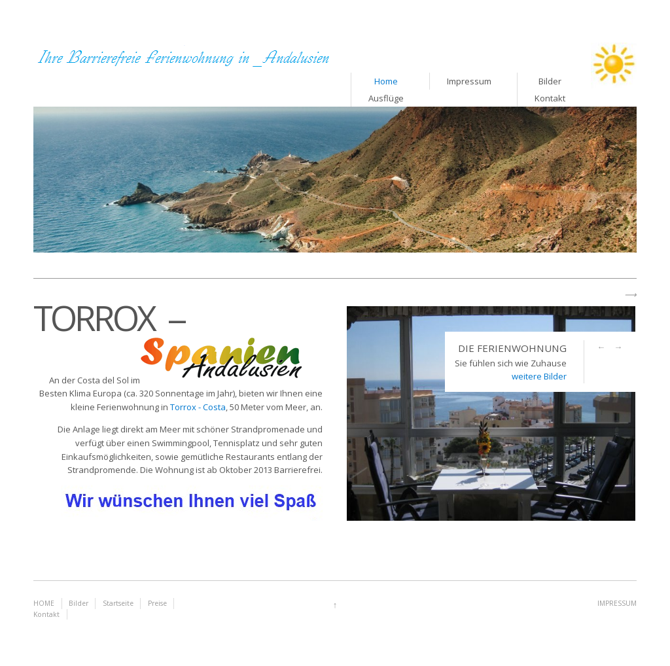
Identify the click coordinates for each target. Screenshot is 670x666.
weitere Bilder (539, 376)
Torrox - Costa (198, 407)
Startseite (118, 603)
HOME (43, 603)
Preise (157, 603)
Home (386, 81)
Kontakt (46, 614)
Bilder (78, 603)
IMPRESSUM (617, 603)
